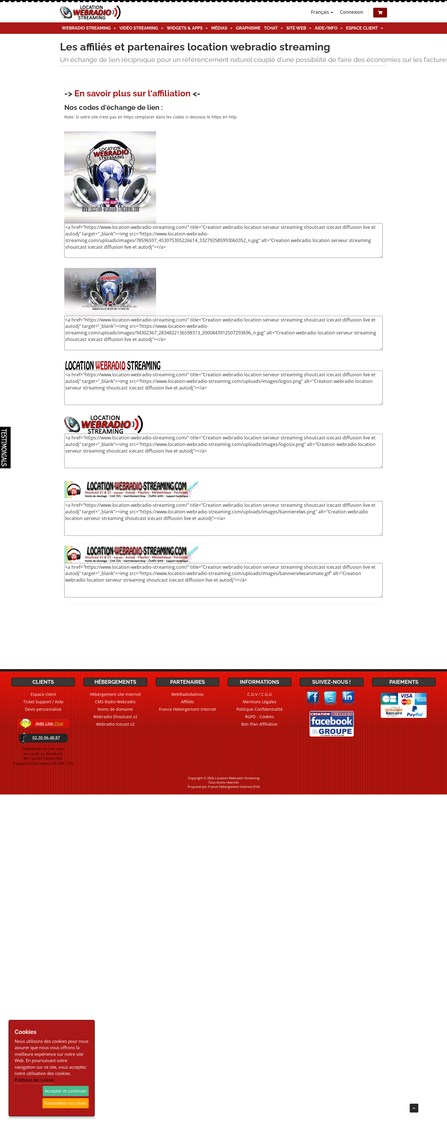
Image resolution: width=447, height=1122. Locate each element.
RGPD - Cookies (259, 716)
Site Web (298, 28)
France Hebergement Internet (187, 709)
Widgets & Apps (187, 28)
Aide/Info (329, 28)
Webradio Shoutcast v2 (115, 716)
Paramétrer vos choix (65, 1103)
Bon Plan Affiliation (259, 724)
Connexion (351, 12)
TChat (273, 28)
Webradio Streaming (89, 28)
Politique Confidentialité (259, 709)
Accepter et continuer (66, 1091)
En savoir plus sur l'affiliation (132, 93)
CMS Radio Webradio (115, 701)
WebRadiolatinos (187, 694)
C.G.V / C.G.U (259, 694)
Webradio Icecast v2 (115, 724)
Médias (221, 28)
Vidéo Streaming (141, 28)
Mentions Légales (259, 701)
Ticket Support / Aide (43, 701)
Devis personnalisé (43, 709)
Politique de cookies (34, 1080)
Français (322, 12)
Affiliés (187, 701)
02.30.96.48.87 (46, 737)
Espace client (364, 28)
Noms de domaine (115, 709)
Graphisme (248, 28)
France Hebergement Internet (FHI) (234, 786)
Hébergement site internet (115, 694)
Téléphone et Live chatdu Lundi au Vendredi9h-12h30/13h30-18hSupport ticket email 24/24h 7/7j (43, 756)
